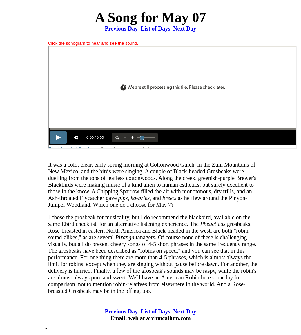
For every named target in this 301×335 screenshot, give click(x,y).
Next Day (184, 28)
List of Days (155, 28)
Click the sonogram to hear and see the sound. (93, 43)
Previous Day (121, 28)
